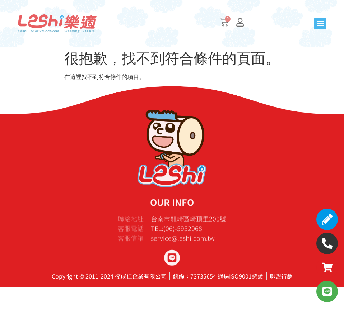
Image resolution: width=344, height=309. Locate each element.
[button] (320, 23)
